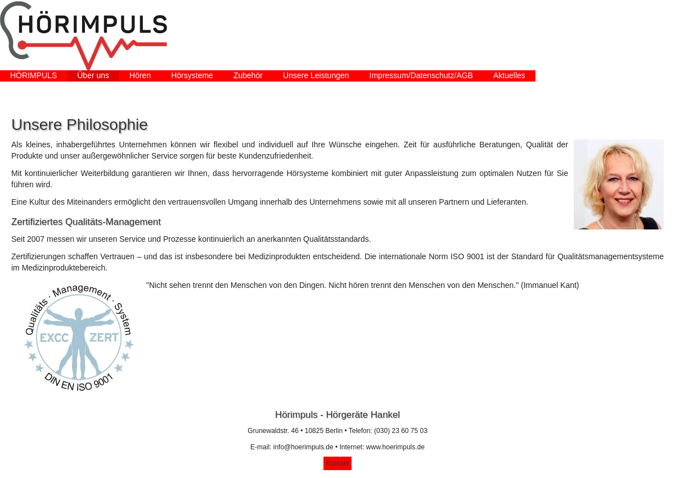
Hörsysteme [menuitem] (192, 75)
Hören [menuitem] (140, 75)
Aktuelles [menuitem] (509, 75)
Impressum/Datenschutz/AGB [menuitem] (421, 75)
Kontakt (337, 463)
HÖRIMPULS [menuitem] (33, 75)
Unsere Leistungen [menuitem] (316, 75)
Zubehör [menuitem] (248, 75)
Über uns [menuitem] (93, 75)
